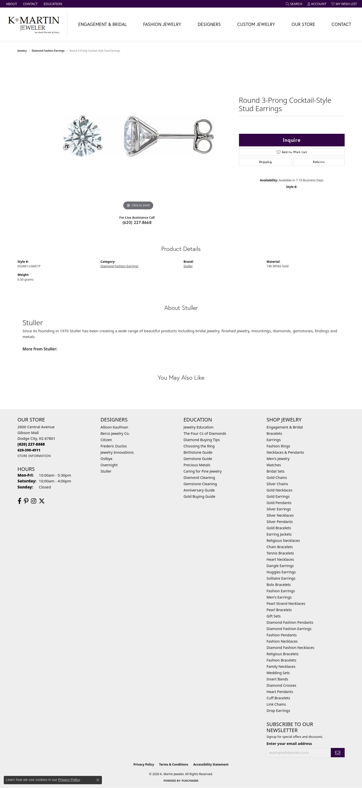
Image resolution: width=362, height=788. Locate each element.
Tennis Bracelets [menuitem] (280, 553)
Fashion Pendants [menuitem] (282, 635)
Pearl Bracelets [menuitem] (279, 609)
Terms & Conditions (173, 764)
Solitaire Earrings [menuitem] (281, 578)
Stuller (188, 266)
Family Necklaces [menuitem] (281, 666)
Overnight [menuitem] (109, 465)
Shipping (265, 162)
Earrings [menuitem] (274, 439)
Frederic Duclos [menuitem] (114, 446)
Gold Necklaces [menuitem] (280, 490)
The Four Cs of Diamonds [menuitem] (205, 433)
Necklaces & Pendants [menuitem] (285, 452)
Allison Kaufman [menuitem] (114, 427)
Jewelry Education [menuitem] (199, 427)
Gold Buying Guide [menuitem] (199, 496)
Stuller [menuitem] (106, 471)
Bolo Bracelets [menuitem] (279, 584)
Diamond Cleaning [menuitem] (199, 477)
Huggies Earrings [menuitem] (281, 572)
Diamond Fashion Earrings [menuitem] (289, 628)
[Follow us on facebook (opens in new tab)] (19, 501)
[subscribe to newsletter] (337, 752)
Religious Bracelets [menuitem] (283, 653)
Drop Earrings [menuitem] (278, 710)
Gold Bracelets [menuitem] (279, 528)
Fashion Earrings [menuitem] (281, 590)
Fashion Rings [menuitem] (278, 446)
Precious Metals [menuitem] (197, 465)
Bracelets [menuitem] (274, 433)
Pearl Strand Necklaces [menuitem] (286, 603)
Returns (319, 162)
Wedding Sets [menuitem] (278, 672)
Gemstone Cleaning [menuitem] (200, 483)
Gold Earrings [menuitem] (278, 496)
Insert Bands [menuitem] (277, 679)
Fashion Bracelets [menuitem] (281, 660)
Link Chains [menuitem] (276, 704)
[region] (138, 135)
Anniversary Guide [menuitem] (199, 490)
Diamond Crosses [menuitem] (281, 685)
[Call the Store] (31, 444)
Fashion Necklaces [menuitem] (282, 641)
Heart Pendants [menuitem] (280, 691)
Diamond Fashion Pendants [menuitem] (290, 622)
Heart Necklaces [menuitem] (280, 559)
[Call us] (29, 450)
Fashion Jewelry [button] (162, 24)
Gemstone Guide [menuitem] (198, 458)
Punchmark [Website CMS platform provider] (190, 780)
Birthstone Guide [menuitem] (198, 452)
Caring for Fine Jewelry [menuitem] (203, 471)
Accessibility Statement (210, 764)
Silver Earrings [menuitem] (279, 509)
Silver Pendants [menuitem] (280, 521)
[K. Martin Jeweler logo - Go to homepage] (33, 24)
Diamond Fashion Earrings (48, 50)
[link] (11, 4)
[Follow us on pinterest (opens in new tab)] (26, 501)
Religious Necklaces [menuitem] (283, 540)
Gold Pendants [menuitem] (279, 502)
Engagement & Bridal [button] (102, 24)
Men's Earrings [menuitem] (279, 597)
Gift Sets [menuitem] (274, 616)
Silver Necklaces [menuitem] (280, 515)
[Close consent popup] (97, 779)
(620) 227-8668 (137, 222)
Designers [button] (209, 24)
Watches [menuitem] (274, 465)
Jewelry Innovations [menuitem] (117, 452)
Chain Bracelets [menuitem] (280, 546)
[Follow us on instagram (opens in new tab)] (33, 501)
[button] (294, 4)
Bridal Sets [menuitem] (276, 471)
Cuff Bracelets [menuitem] (278, 698)
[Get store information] (34, 456)
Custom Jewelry (256, 24)
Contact (341, 24)
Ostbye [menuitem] (106, 458)
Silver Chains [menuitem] (277, 483)
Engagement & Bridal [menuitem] (285, 427)
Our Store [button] (303, 24)
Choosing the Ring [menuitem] (199, 446)
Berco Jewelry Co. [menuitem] (115, 433)
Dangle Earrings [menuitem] (280, 565)
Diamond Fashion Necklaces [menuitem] (290, 647)
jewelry (22, 50)
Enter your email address (289, 743)
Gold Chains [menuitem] (277, 477)
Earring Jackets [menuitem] (279, 534)
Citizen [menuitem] (106, 439)
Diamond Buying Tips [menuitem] (202, 439)
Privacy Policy (144, 764)
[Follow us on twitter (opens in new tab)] (42, 501)
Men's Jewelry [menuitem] (278, 458)
